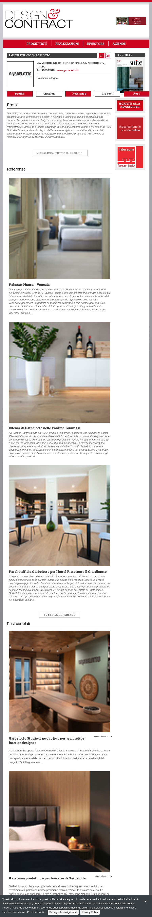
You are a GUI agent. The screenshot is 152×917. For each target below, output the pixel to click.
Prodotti (108, 93)
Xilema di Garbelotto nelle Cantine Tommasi (44, 428)
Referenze (79, 93)
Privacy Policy (90, 912)
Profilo (19, 93)
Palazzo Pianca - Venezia (29, 284)
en (108, 55)
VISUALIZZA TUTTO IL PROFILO (59, 153)
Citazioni (49, 93)
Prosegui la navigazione (63, 912)
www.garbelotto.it (67, 70)
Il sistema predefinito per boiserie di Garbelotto (47, 878)
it (101, 55)
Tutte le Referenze (59, 614)
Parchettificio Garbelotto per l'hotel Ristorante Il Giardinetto (58, 571)
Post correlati (137, 94)
